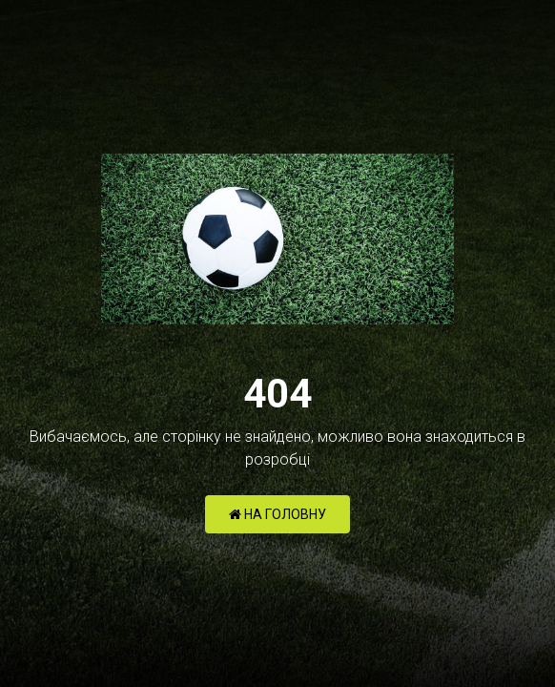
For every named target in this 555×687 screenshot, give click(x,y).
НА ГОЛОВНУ (277, 514)
